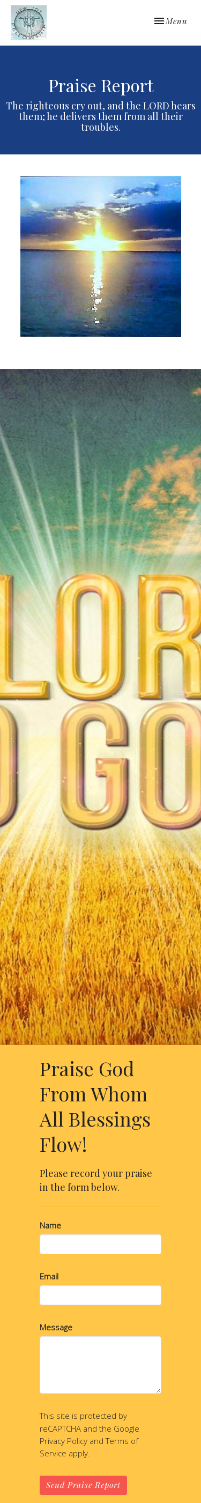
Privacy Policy (63, 1440)
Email (49, 1276)
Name (50, 1225)
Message (56, 1327)
